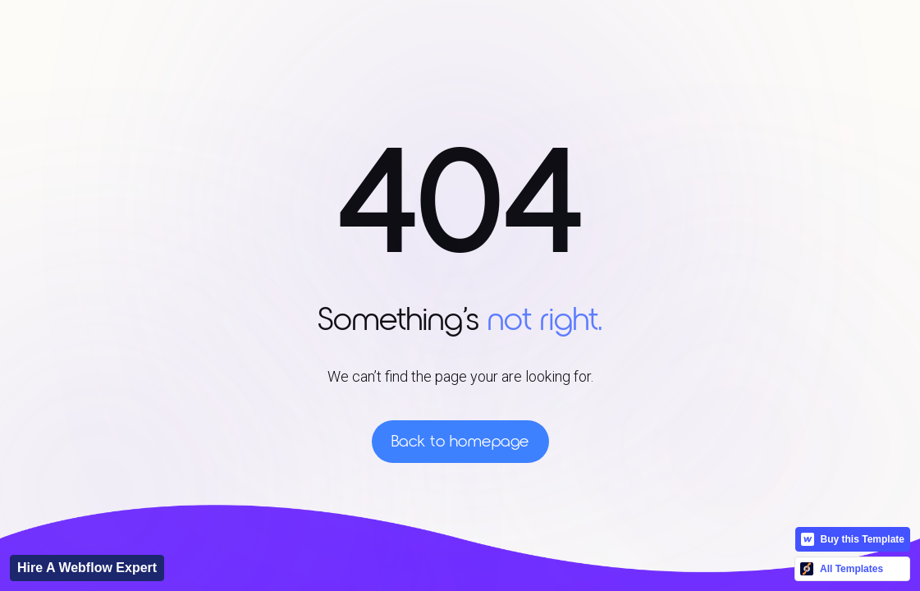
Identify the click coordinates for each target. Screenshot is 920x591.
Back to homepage (460, 441)
